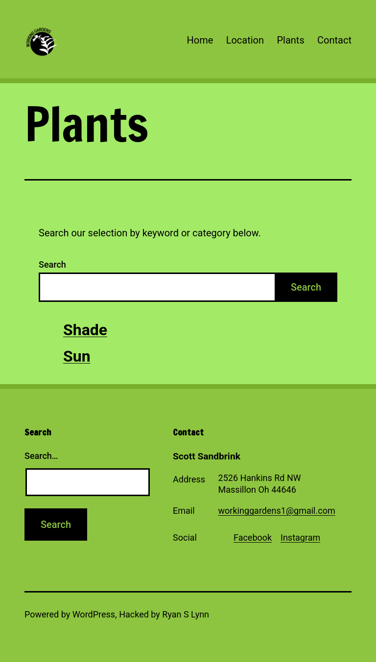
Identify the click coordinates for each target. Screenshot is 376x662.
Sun (77, 356)
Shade (85, 329)
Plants (290, 40)
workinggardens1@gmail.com (276, 510)
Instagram (300, 537)
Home (200, 40)
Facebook (253, 537)
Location (245, 40)
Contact (334, 40)
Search (52, 264)
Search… (41, 456)
